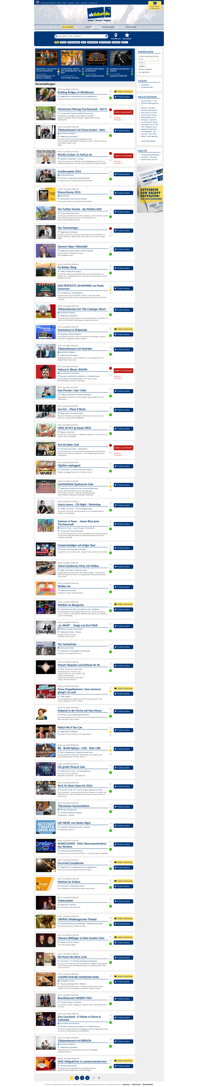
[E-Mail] (148, 59)
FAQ (59, 3)
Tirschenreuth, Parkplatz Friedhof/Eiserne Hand (76, 113)
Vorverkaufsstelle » (147, 87)
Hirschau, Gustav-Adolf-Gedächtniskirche (74, 715)
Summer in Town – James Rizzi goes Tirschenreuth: (76, 528)
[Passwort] (148, 62)
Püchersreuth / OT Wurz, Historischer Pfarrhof (76, 470)
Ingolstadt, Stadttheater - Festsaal (71, 159)
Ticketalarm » (118, 120)
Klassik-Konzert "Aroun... (149, 115)
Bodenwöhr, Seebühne (68, 905)
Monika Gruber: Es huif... (149, 159)
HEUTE (88, 27)
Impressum (93, 3)
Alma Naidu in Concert (149, 113)
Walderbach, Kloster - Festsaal (70, 632)
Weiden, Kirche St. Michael (69, 942)
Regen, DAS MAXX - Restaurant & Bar (73, 570)
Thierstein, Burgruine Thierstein (71, 813)
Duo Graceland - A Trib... (149, 101)
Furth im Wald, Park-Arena (69, 213)
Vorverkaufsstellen (48, 3)
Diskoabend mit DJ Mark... (150, 124)
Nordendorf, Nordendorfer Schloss (72, 886)
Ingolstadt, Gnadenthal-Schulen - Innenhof (75, 827)
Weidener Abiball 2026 (149, 129)
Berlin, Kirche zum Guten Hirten (71, 669)
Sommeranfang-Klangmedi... (150, 155)
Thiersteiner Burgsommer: (67, 810)
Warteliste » (118, 118)
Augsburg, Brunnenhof (68, 590)
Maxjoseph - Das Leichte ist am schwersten (46, 70)
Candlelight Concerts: (66, 981)
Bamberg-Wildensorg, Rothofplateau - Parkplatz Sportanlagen (81, 923)
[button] (142, 66)
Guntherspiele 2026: (66, 175)
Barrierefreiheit (148, 1084)
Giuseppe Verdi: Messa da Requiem (94, 70)
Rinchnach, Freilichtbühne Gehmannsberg (74, 178)
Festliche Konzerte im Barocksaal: (70, 629)
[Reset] (106, 36)
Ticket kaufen (122, 97)
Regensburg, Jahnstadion (69, 136)
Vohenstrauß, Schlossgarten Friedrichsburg (75, 651)
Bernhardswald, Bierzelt (68, 1066)
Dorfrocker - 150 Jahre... (149, 157)
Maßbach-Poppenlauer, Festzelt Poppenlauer (75, 395)
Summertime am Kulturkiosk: (69, 373)
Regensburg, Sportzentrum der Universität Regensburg (79, 488)
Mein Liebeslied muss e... (149, 127)
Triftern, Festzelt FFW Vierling (70, 271)
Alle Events (68, 27)
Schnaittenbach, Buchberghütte (71, 293)
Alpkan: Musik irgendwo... (150, 136)
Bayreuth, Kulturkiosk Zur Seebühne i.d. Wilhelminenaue (80, 376)
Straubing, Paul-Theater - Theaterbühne (73, 449)
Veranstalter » (145, 85)
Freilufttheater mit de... (149, 117)
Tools (77, 3)
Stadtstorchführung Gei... (149, 110)
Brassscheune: (63, 196)
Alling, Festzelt (65, 696)
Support (70, 3)
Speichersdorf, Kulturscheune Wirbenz (73, 199)
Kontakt (84, 3)
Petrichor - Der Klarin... (149, 108)
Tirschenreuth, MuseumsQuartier (71, 531)
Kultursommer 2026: (66, 648)
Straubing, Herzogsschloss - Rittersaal (73, 984)
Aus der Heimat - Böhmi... (150, 122)
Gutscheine (131, 27)
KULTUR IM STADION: (67, 133)
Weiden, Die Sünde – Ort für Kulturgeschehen (76, 509)
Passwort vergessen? (145, 69)
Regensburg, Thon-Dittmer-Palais (71, 413)
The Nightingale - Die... (149, 131)
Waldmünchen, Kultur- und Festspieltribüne (75, 771)
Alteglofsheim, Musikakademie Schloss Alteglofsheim (78, 96)
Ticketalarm (108, 27)
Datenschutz (136, 1084)
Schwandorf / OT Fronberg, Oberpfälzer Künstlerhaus (78, 961)
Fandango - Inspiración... (149, 120)
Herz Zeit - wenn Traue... (149, 134)
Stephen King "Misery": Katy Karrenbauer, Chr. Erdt (71, 71)
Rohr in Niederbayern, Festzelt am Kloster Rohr (76, 752)
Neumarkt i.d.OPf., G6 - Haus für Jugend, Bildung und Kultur (81, 790)
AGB (64, 3)
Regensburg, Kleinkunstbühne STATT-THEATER (76, 251)
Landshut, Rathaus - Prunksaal (70, 1002)
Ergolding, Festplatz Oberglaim (70, 334)
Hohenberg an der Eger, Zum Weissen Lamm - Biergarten (79, 609)
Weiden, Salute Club (67, 432)
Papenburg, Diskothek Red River (71, 851)
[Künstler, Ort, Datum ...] (81, 36)
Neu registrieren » (144, 72)
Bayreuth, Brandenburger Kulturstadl (73, 549)
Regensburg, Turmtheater (69, 232)
